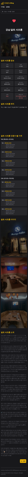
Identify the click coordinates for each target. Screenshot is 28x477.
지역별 (2, 7)
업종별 (8, 7)
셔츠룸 (9, 11)
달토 (13, 11)
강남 (5, 11)
